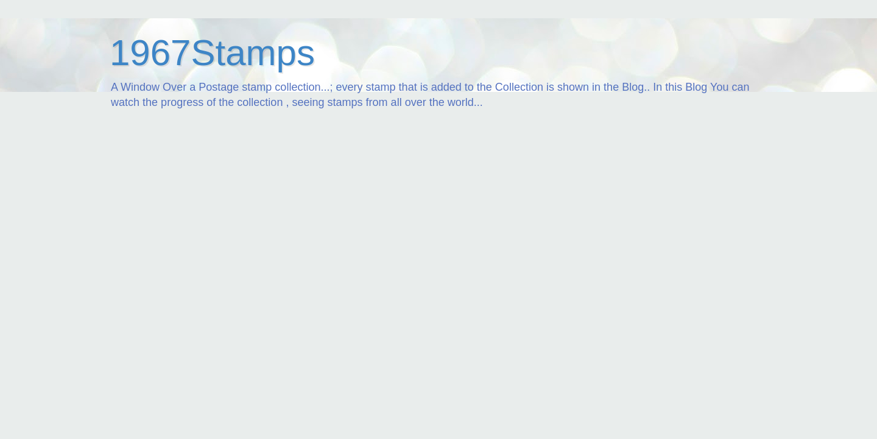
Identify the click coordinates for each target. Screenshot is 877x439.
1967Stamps (212, 52)
